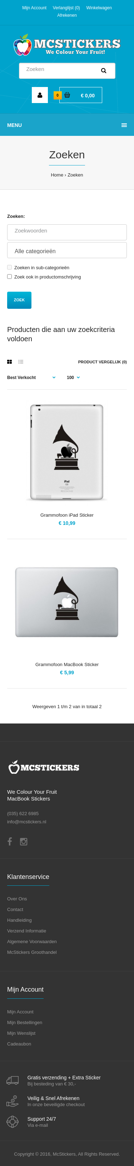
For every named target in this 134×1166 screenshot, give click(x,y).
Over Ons (17, 898)
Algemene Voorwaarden (32, 941)
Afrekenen (67, 15)
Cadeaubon (19, 1044)
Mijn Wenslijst (21, 1033)
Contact (15, 909)
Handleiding (19, 920)
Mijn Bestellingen (24, 1022)
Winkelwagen (98, 7)
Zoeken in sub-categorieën (38, 267)
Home (57, 175)
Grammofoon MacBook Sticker (67, 664)
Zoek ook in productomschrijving (44, 277)
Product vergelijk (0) (102, 362)
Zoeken (75, 175)
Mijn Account (34, 7)
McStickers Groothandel (32, 952)
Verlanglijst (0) (66, 7)
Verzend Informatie (26, 931)
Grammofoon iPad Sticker (67, 515)
